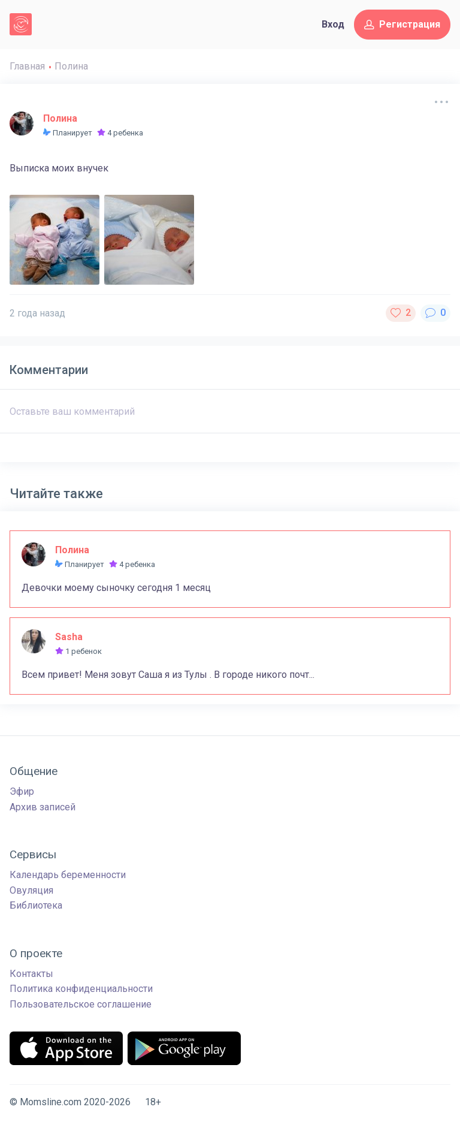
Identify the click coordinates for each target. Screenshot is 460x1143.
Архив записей (42, 807)
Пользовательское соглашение (81, 1004)
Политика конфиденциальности (81, 988)
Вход (333, 24)
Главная (27, 66)
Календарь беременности (68, 874)
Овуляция (31, 890)
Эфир (22, 791)
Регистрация (402, 24)
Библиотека (36, 905)
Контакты (31, 973)
